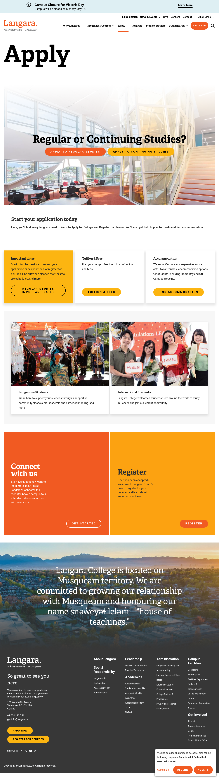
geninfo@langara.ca (17, 722)
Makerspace (194, 677)
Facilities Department (198, 682)
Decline (185, 770)
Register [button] (137, 25)
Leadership (133, 661)
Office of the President (136, 668)
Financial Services (165, 692)
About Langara (105, 661)
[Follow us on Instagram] (35, 756)
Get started (83, 525)
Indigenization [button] (130, 16)
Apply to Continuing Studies (142, 151)
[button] (150, 17)
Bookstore (193, 672)
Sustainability (100, 685)
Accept (204, 770)
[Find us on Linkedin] (21, 756)
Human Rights (100, 695)
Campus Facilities (195, 664)
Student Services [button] (155, 25)
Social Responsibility (104, 672)
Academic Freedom (134, 705)
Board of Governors (134, 673)
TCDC (128, 710)
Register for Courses (30, 744)
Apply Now (199, 26)
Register (194, 525)
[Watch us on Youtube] (30, 756)
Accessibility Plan (102, 690)
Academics (133, 680)
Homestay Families (197, 738)
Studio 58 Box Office (197, 743)
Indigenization (100, 681)
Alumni (191, 724)
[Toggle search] (212, 25)
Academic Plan (132, 686)
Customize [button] (163, 769)
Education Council (165, 687)
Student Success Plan (135, 691)
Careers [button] (175, 16)
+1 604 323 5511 (16, 718)
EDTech (128, 715)
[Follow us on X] (26, 756)
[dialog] (185, 762)
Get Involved (197, 717)
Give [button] (165, 16)
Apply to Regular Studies (74, 151)
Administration (167, 661)
